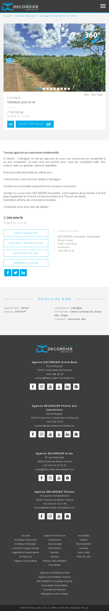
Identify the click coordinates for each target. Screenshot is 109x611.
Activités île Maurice (54, 589)
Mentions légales (34, 607)
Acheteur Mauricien (25, 539)
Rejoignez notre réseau (54, 593)
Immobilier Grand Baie (54, 585)
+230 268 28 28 (54, 374)
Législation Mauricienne (25, 552)
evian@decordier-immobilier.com (54, 469)
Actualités (83, 535)
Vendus (54, 556)
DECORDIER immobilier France (54, 581)
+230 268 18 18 (54, 421)
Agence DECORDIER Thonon (54, 491)
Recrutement (83, 543)
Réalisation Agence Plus (69, 607)
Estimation (54, 548)
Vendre (54, 552)
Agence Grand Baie (25, 560)
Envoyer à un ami (25, 253)
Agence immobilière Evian (55, 572)
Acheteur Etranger (25, 543)
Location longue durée (25, 548)
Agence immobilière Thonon (54, 576)
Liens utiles (83, 552)
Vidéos (84, 539)
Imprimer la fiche (25, 263)
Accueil (25, 535)
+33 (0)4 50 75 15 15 (54, 465)
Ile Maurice (25, 556)
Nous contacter (26, 232)
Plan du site (83, 556)
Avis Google (54, 543)
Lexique (83, 548)
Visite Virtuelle (35, 124)
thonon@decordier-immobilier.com (54, 507)
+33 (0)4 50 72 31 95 (54, 503)
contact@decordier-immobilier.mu (54, 378)
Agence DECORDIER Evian (54, 453)
